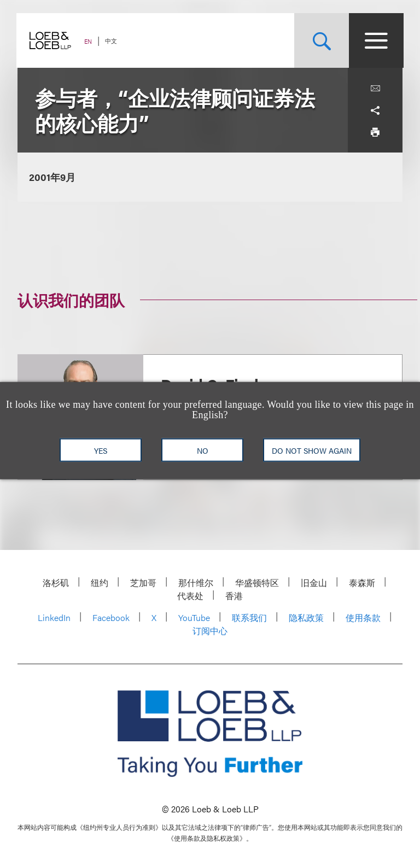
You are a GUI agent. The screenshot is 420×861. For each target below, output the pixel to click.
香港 (234, 595)
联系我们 (249, 617)
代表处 (190, 595)
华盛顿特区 (257, 582)
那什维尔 (195, 582)
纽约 (99, 582)
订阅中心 (210, 630)
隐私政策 (306, 617)
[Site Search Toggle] (320, 40)
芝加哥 (143, 582)
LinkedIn (54, 617)
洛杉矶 (56, 582)
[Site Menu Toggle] (375, 40)
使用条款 (363, 617)
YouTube (194, 617)
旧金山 (314, 582)
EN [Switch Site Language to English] (89, 41)
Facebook (111, 617)
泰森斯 (362, 582)
